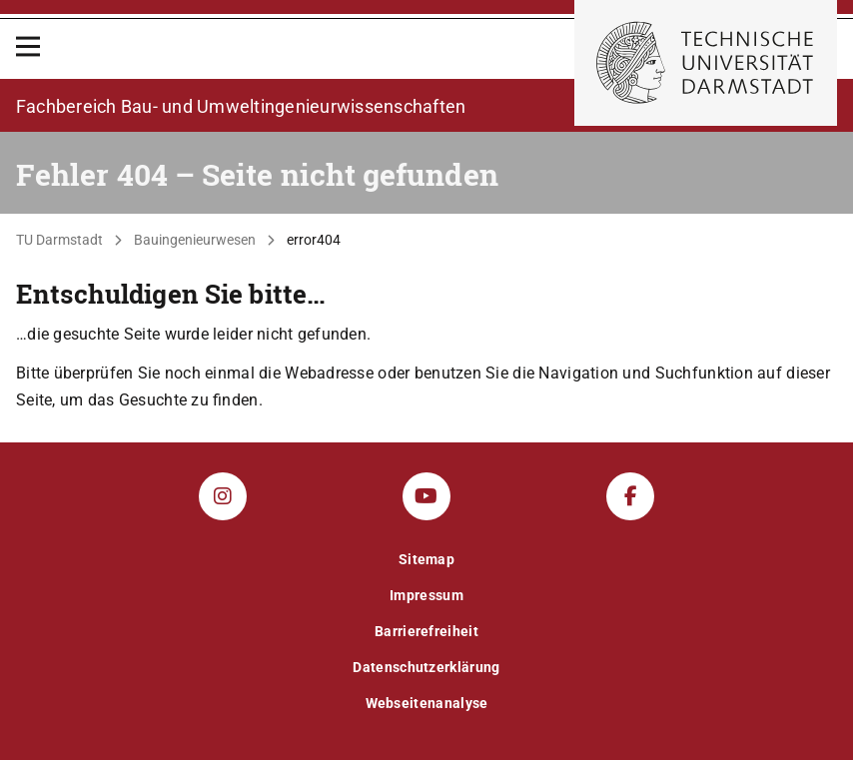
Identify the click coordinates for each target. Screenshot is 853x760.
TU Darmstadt (59, 240)
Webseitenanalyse (427, 703)
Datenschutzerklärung (426, 667)
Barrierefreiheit (426, 631)
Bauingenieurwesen (195, 240)
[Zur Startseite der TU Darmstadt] (705, 63)
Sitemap (426, 559)
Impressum (426, 595)
